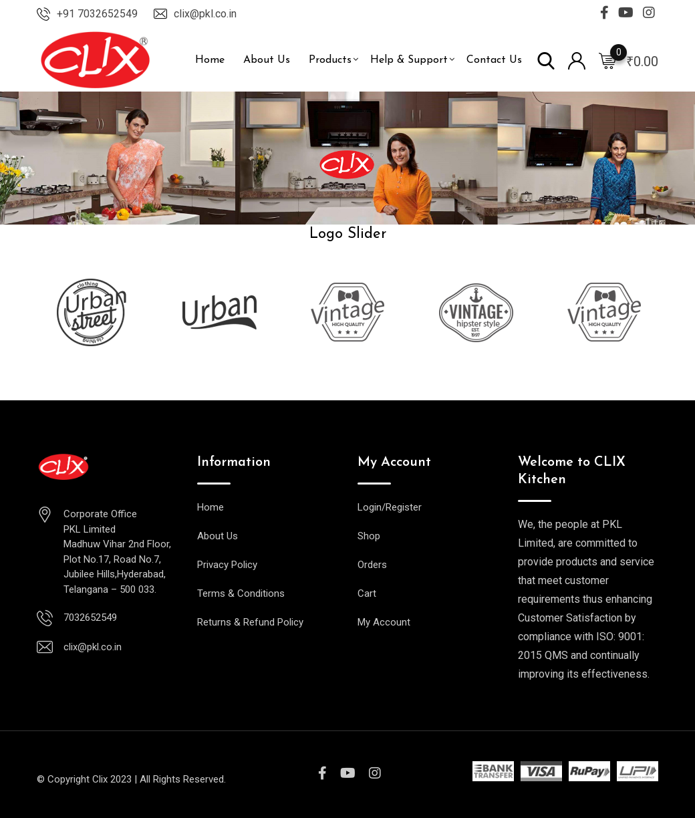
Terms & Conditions (241, 593)
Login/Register (390, 507)
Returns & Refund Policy (250, 622)
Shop (369, 536)
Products (330, 60)
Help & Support (409, 60)
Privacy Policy (227, 565)
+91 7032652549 (97, 13)
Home (210, 60)
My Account (384, 622)
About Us (266, 60)
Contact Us (494, 60)
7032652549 (90, 617)
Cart (367, 593)
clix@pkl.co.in (205, 13)
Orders (372, 565)
